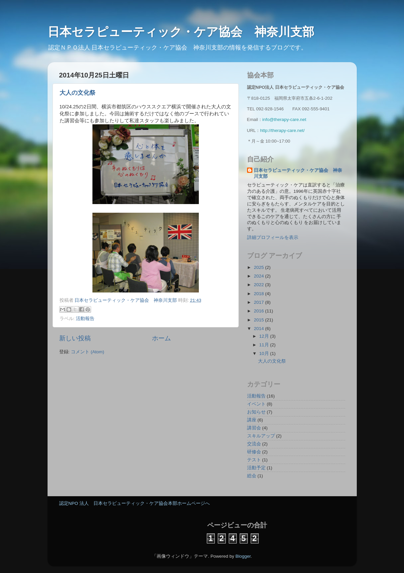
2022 (259, 284)
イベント (256, 403)
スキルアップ (261, 435)
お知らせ (256, 411)
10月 (264, 353)
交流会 (254, 443)
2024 (259, 276)
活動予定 (256, 467)
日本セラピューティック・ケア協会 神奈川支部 (187, 32)
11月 (264, 344)
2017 (259, 302)
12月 (264, 336)
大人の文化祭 (77, 92)
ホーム (161, 338)
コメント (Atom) (87, 351)
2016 (259, 310)
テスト (254, 459)
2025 (259, 267)
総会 (251, 475)
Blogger (243, 556)
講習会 (254, 427)
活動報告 (85, 318)
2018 (259, 293)
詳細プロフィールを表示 (272, 237)
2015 (259, 319)
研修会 (254, 451)
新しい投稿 (75, 338)
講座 (251, 419)
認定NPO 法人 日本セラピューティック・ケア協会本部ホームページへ (134, 503)
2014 (259, 328)
